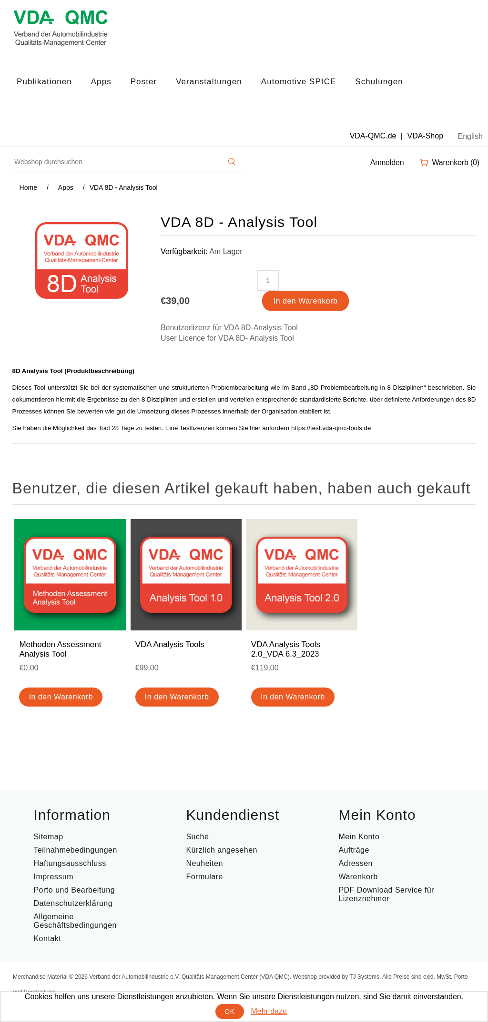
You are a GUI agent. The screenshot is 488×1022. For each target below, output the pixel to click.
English (470, 136)
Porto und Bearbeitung (74, 890)
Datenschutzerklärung (72, 903)
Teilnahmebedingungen (75, 850)
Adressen (355, 863)
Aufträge (353, 850)
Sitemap (48, 837)
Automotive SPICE (298, 81)
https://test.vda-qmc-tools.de (331, 428)
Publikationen (44, 81)
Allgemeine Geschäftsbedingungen (75, 921)
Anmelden (387, 162)
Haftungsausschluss (69, 863)
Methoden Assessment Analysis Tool (60, 649)
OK (229, 1011)
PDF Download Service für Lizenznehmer (386, 894)
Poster (144, 81)
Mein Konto (358, 837)
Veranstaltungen (209, 81)
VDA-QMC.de (373, 136)
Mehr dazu (269, 1011)
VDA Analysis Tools (169, 644)
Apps (101, 81)
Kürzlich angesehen (221, 850)
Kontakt (47, 938)
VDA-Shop (425, 136)
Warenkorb (357, 877)
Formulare (204, 877)
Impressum (53, 877)
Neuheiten (204, 863)
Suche (197, 837)
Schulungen (379, 81)
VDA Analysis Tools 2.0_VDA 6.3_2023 (285, 649)
